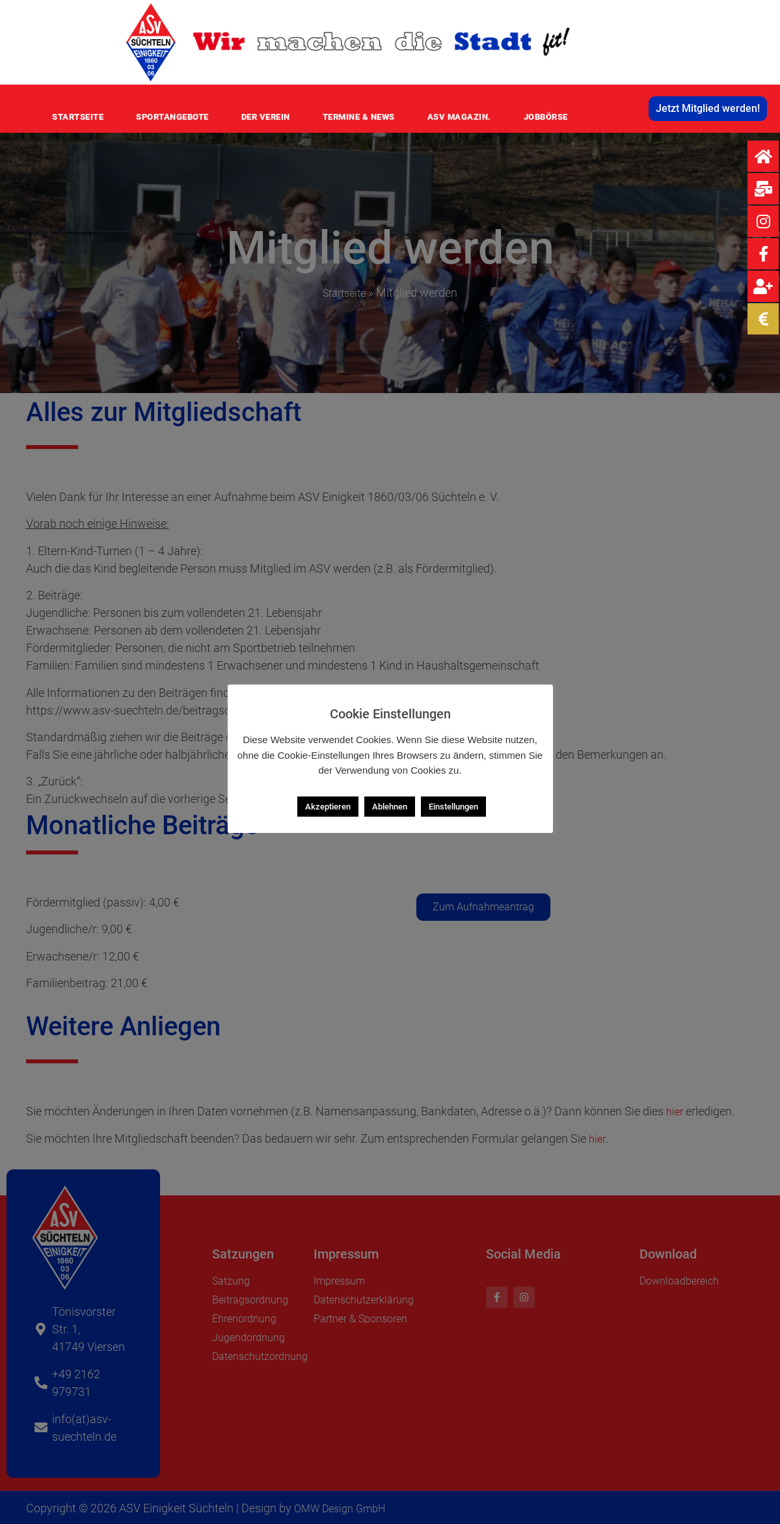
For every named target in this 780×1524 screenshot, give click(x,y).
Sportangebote (172, 117)
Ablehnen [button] (389, 806)
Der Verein (265, 117)
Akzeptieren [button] (328, 806)
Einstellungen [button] (453, 806)
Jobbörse (546, 117)
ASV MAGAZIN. (459, 117)
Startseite (77, 117)
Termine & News (359, 117)
